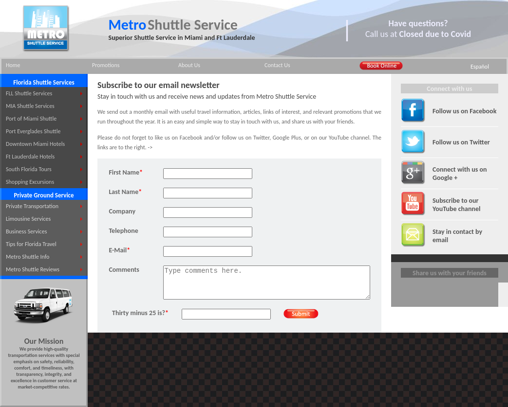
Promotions (105, 65)
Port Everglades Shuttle (33, 131)
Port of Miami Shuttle (31, 118)
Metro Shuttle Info (27, 256)
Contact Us (277, 65)
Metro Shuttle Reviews (32, 269)
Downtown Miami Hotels (35, 144)
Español (479, 66)
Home (13, 65)
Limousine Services (28, 218)
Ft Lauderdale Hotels (30, 156)
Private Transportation (32, 206)
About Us (189, 65)
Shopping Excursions (30, 181)
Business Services (26, 231)
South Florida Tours (29, 169)
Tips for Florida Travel (31, 244)
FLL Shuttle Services (29, 93)
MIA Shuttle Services (30, 106)
